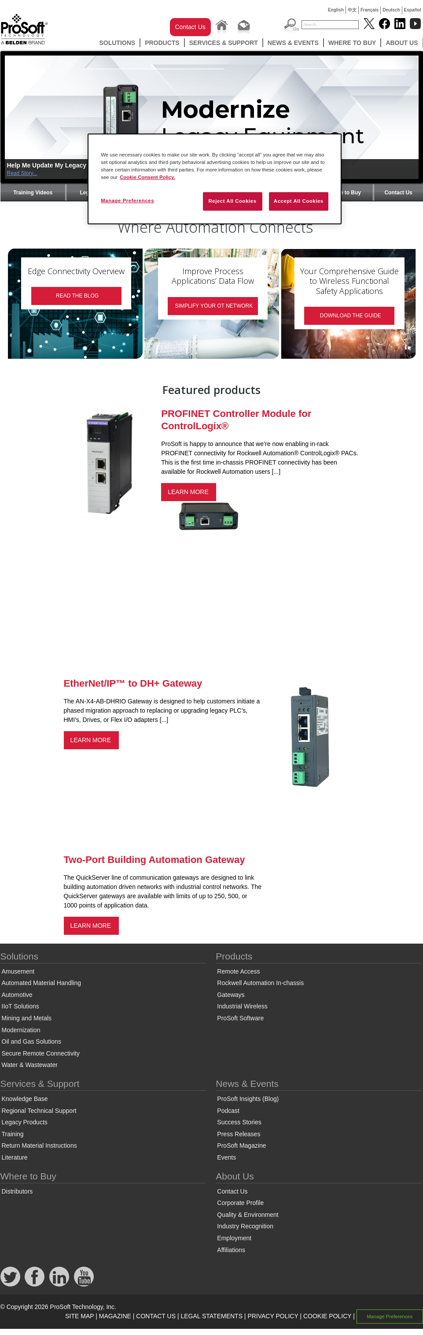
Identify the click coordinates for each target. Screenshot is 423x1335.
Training (13, 1134)
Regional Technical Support (39, 1110)
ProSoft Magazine (241, 1145)
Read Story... (22, 173)
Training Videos (32, 193)
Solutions (117, 42)
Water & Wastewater (30, 1064)
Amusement (18, 971)
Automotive (17, 994)
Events (226, 1157)
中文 (352, 9)
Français (369, 9)
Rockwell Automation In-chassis (260, 982)
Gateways (230, 994)
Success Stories (239, 1122)
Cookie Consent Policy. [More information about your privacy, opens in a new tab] (147, 177)
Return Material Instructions (39, 1145)
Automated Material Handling (41, 982)
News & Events (293, 42)
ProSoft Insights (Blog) (248, 1098)
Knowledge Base (25, 1098)
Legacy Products (25, 1122)
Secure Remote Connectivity (41, 1053)
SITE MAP (79, 1316)
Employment (234, 1238)
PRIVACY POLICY (272, 1316)
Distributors (17, 1191)
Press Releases (238, 1134)
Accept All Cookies (299, 201)
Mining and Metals (27, 1018)
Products (162, 42)
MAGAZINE (115, 1316)
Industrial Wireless (242, 1006)
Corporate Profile (240, 1202)
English (336, 9)
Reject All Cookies (232, 201)
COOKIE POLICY (327, 1316)
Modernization (21, 1030)
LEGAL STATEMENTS (211, 1316)
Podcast (228, 1110)
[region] (215, 179)
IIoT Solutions (20, 1006)
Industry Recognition (245, 1226)
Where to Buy (352, 42)
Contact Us (190, 26)
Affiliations (231, 1249)
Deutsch (391, 9)
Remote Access (238, 971)
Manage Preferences (389, 1316)
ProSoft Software (240, 1018)
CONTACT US (156, 1316)
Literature (15, 1157)
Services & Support (223, 42)
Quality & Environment (247, 1214)
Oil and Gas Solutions (31, 1041)
